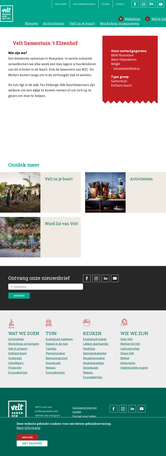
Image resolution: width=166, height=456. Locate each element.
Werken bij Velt (130, 344)
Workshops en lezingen (23, 344)
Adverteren (127, 363)
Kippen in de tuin (57, 344)
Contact (120, 4)
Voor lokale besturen (84, 4)
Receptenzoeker (94, 358)
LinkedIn (152, 4)
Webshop (132, 19)
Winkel (124, 358)
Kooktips (89, 348)
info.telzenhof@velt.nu (127, 68)
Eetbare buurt (17, 353)
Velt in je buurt (82, 23)
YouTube (160, 4)
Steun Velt (127, 353)
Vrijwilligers (16, 363)
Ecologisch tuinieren (59, 339)
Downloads (53, 363)
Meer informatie (28, 428)
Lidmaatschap (129, 348)
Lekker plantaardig (95, 344)
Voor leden (61, 4)
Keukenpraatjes (93, 363)
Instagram (143, 4)
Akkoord (27, 437)
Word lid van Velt (61, 236)
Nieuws (31, 23)
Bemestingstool (56, 358)
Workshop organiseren (119, 23)
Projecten (14, 367)
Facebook (135, 4)
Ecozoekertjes (17, 372)
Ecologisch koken (95, 339)
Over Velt (126, 339)
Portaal (105, 4)
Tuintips (51, 348)
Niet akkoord (32, 443)
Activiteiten (53, 23)
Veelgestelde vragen (134, 367)
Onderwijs (15, 358)
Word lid (158, 19)
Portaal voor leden (84, 416)
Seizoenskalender (95, 353)
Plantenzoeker (55, 353)
